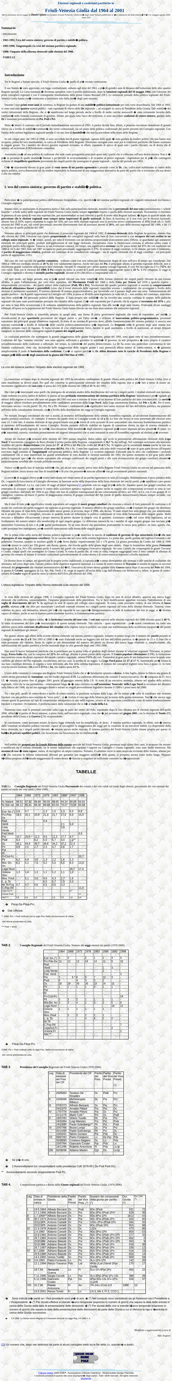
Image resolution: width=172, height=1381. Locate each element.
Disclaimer (86, 1378)
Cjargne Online (45, 1373)
